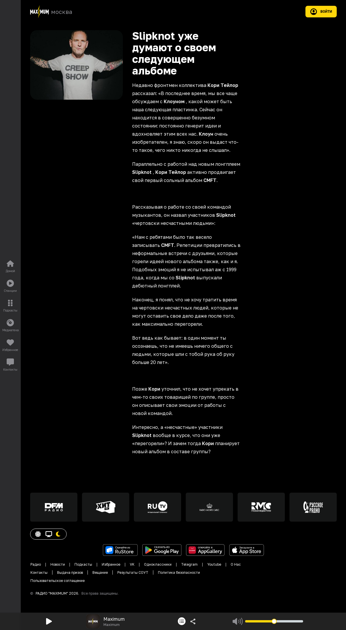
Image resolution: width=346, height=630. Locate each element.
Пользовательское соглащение (57, 580)
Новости (57, 564)
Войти (321, 11)
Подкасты (83, 564)
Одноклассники (158, 564)
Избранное (111, 564)
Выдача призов (70, 572)
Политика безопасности (179, 572)
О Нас (236, 564)
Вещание (100, 572)
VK (132, 564)
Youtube (214, 564)
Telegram (189, 564)
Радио (35, 564)
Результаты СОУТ (132, 572)
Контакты (39, 572)
